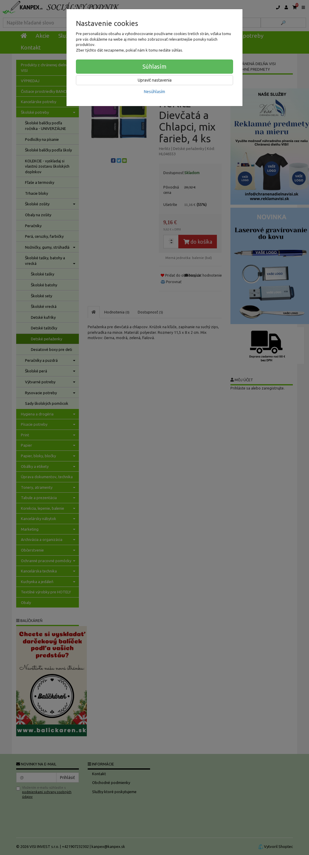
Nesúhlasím (154, 91)
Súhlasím (154, 66)
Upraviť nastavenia (155, 80)
